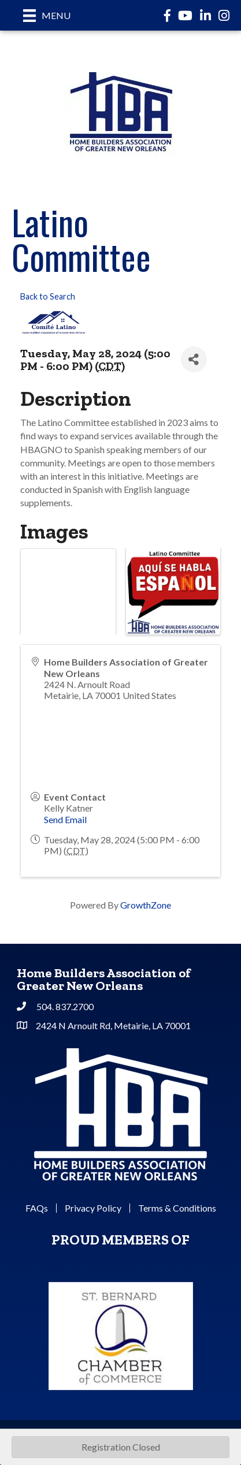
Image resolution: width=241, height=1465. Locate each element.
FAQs (36, 1208)
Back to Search (47, 296)
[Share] (194, 359)
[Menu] (47, 15)
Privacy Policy (93, 1208)
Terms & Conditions (177, 1208)
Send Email (65, 819)
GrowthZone (145, 904)
